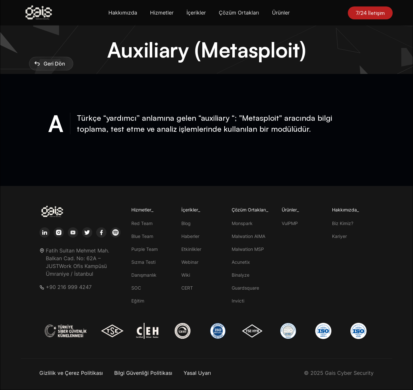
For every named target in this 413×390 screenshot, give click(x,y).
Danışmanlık (143, 275)
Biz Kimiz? (342, 223)
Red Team (142, 223)
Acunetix (241, 262)
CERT (187, 288)
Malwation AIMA (248, 236)
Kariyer (339, 236)
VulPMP (290, 223)
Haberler (190, 236)
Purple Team (144, 249)
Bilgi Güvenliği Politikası (143, 373)
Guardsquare (245, 288)
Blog (186, 223)
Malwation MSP (248, 249)
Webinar (189, 262)
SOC (136, 288)
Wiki (185, 275)
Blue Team (142, 236)
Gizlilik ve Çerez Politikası (71, 373)
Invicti (238, 300)
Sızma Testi (143, 262)
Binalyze (240, 275)
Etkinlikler (191, 249)
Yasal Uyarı (197, 373)
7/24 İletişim (370, 13)
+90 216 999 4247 (69, 287)
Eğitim (137, 300)
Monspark (242, 223)
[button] (124, 13)
